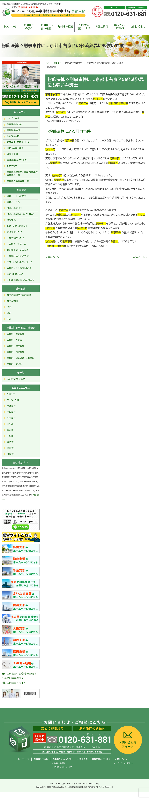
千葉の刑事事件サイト (13, 678)
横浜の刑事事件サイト (13, 682)
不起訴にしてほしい (16, 244)
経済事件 (11, 442)
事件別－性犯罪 (14, 340)
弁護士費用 (102, 26)
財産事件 (11, 453)
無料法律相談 (65, 26)
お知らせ (11, 394)
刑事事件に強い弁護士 (47, 27)
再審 (9, 319)
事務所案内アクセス (120, 27)
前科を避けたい (14, 232)
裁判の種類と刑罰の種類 (19, 295)
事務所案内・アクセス (17, 160)
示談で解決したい (15, 238)
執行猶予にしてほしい (17, 250)
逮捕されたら (13, 202)
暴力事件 (11, 430)
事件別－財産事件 (15, 346)
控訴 (9, 307)
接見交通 (11, 220)
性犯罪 (10, 424)
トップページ (10, 26)
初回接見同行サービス (83, 27)
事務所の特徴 (13, 130)
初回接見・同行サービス (18, 142)
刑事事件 (58, 63)
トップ (48, 63)
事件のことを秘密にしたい (19, 268)
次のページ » (140, 257)
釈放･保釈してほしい (17, 226)
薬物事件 (11, 447)
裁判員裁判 (12, 301)
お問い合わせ (138, 26)
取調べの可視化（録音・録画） (20, 214)
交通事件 (11, 406)
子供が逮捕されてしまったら (20, 280)
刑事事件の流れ (29, 27)
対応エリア (12, 166)
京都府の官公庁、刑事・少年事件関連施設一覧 (22, 173)
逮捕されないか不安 (17, 196)
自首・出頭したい (15, 274)
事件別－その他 (14, 364)
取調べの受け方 (14, 208)
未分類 (10, 436)
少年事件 (11, 418)
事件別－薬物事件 (15, 352)
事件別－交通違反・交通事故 (20, 358)
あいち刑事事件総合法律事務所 (19, 673)
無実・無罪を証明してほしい (20, 262)
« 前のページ (52, 257)
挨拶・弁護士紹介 (15, 148)
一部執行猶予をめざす (18, 256)
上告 (9, 313)
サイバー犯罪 (13, 400)
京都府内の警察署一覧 (18, 181)
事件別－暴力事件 (15, 334)
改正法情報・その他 (16, 379)
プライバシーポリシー (125, 763)
